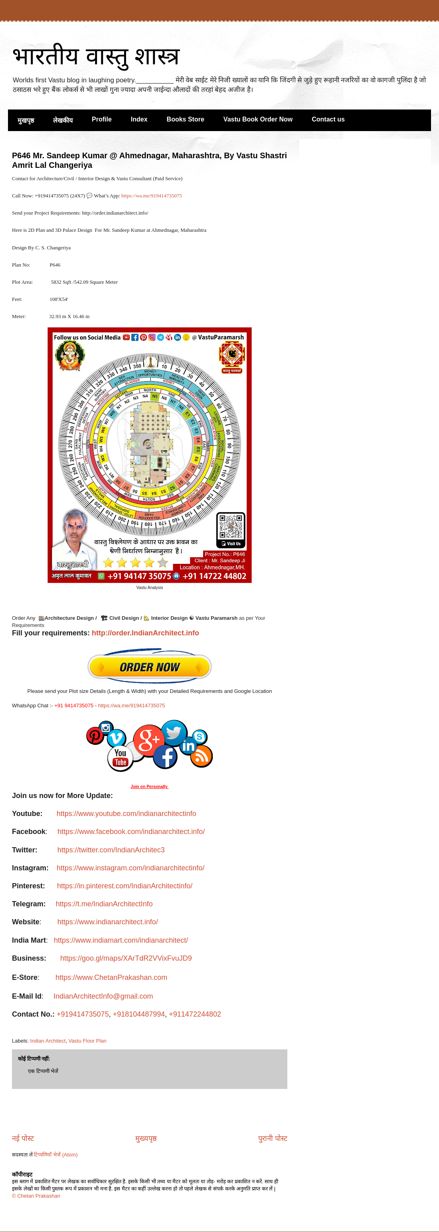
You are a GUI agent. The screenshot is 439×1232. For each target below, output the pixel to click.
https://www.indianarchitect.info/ (107, 922)
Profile (102, 119)
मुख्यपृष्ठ (146, 1138)
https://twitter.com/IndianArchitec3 (111, 850)
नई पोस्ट (23, 1138)
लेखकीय (63, 120)
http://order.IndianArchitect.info (145, 633)
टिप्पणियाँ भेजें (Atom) (55, 1155)
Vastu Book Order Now (258, 119)
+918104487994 (139, 1014)
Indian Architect (48, 1041)
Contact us (328, 119)
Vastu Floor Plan (88, 1041)
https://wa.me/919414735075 (152, 196)
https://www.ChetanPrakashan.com (112, 977)
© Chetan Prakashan (36, 1196)
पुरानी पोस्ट (272, 1138)
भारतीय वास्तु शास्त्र (96, 56)
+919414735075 (83, 1014)
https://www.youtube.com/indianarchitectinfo (126, 814)
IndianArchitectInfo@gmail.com (103, 996)
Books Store (185, 119)
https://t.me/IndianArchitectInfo (104, 904)
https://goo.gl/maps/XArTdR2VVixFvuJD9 (126, 958)
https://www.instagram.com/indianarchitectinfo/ (130, 868)
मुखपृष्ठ (26, 120)
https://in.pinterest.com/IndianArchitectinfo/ (124, 886)
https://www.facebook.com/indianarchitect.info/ (131, 832)
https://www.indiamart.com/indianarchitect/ (121, 940)
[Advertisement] (149, 1111)
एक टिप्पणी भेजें (43, 1071)
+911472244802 (195, 1014)
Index (139, 119)
